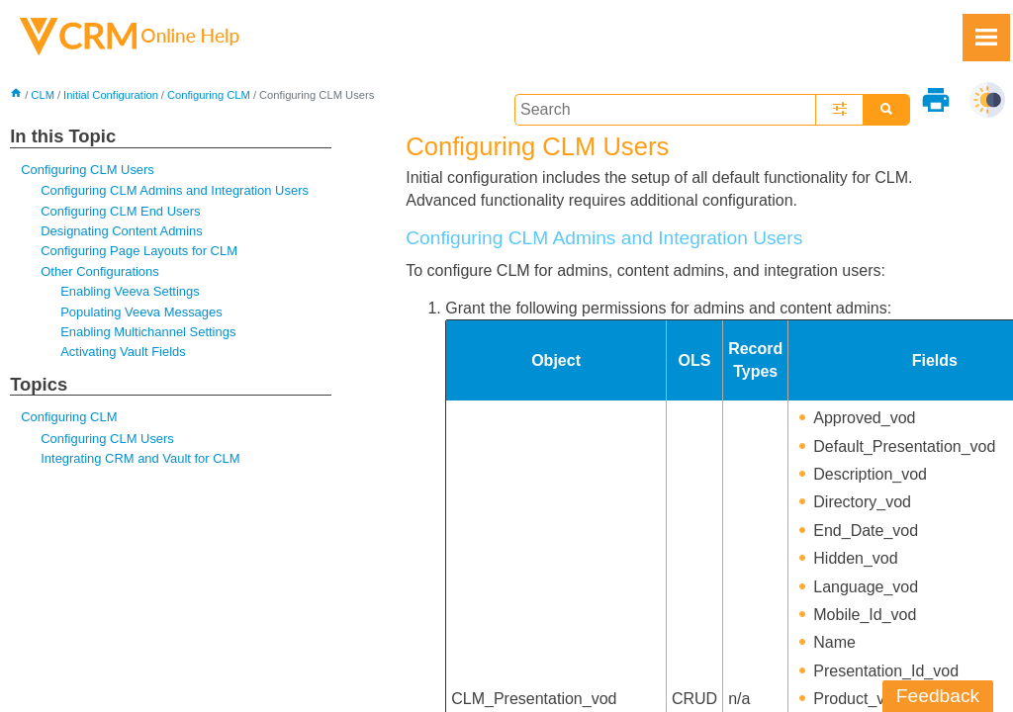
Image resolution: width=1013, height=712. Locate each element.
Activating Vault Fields (122, 351)
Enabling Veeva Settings (129, 291)
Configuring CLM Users (87, 169)
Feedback (937, 695)
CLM (42, 95)
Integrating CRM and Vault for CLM (140, 458)
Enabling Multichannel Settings (147, 331)
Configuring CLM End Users (120, 211)
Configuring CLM (208, 95)
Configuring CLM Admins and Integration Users (175, 190)
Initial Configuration (110, 95)
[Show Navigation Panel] (986, 37)
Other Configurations (100, 271)
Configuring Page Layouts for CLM (139, 250)
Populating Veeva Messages (141, 312)
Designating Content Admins (121, 230)
